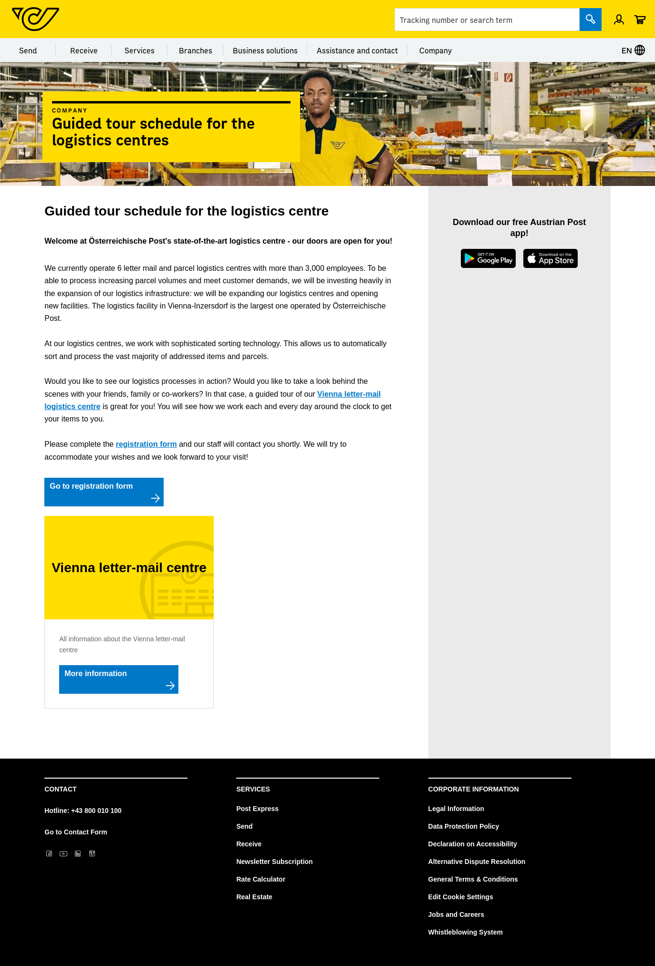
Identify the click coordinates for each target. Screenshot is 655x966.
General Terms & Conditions (473, 879)
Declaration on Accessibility (472, 844)
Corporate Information (473, 789)
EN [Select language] (633, 50)
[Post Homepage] (35, 19)
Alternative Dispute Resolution (477, 861)
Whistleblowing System (465, 932)
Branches (195, 50)
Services (140, 50)
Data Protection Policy (463, 826)
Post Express (257, 808)
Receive (84, 50)
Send (28, 50)
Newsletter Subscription (274, 861)
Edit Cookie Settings (460, 897)
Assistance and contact (357, 50)
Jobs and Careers (456, 914)
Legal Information (456, 808)
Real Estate (254, 897)
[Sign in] (619, 19)
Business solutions (265, 50)
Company (435, 50)
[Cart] (640, 19)
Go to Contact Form (75, 832)
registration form (146, 444)
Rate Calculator (260, 879)
